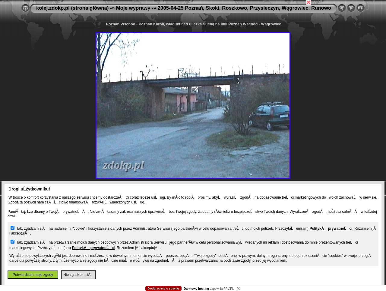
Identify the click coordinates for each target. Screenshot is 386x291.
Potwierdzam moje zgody (33, 275)
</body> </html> (193, 30)
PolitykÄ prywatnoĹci (330, 228)
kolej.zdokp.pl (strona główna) (72, 8)
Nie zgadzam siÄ (78, 275)
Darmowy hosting (196, 288)
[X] (238, 288)
